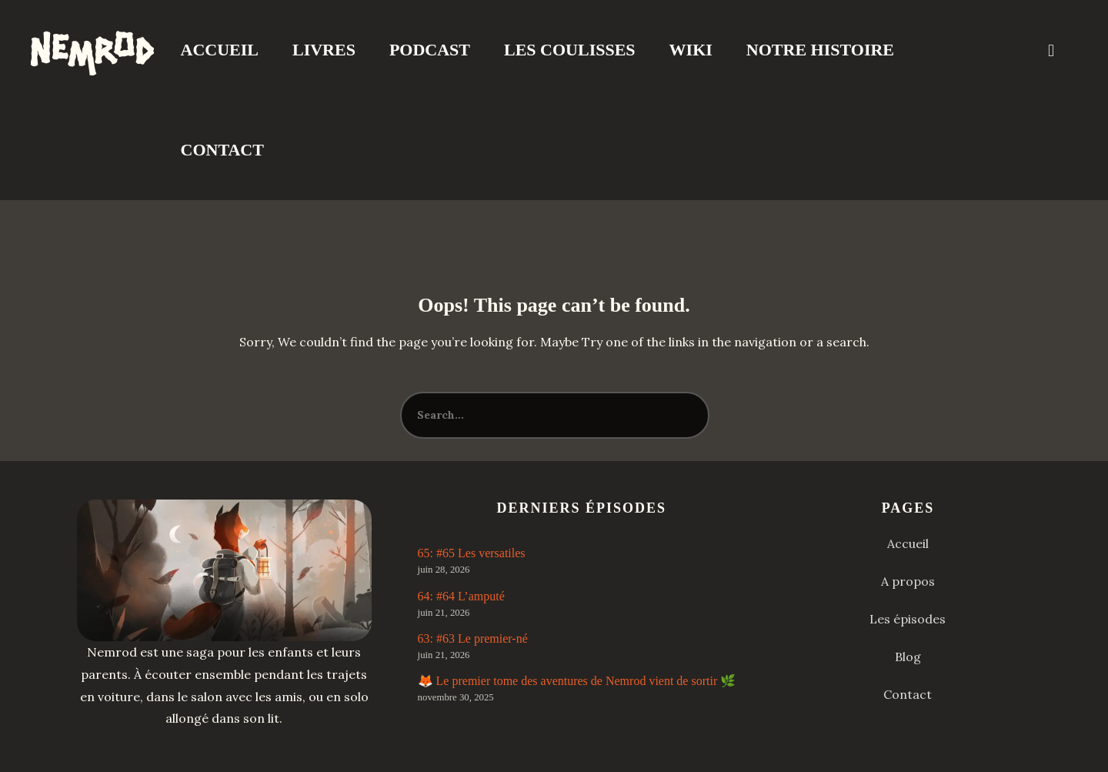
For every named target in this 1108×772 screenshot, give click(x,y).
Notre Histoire (820, 49)
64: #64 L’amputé (461, 596)
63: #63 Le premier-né (473, 638)
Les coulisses (570, 49)
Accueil (220, 49)
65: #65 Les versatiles (472, 553)
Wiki (691, 49)
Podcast (429, 49)
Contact (222, 149)
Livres (323, 49)
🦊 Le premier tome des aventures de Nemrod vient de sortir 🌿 (577, 680)
